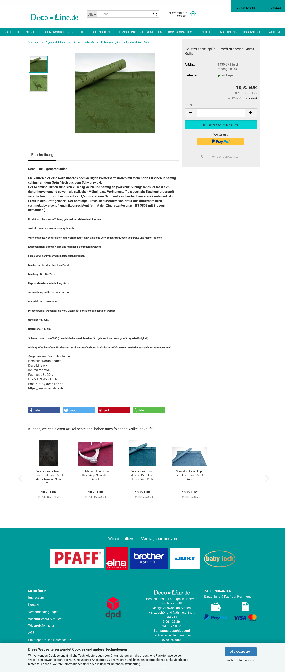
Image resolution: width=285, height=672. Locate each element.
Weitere (275, 32)
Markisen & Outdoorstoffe (241, 32)
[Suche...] (92, 14)
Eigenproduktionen (58, 32)
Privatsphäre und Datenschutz (49, 640)
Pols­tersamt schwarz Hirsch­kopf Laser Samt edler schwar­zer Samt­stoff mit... (48, 476)
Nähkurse (12, 32)
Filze (83, 32)
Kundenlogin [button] (246, 7)
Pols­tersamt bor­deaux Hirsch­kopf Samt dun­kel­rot (95, 475)
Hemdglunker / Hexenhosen (140, 32)
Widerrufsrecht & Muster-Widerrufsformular (45, 622)
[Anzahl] (221, 112)
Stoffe (31, 32)
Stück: (189, 105)
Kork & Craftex (180, 32)
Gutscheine (102, 32)
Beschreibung (42, 155)
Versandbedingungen (43, 612)
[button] (191, 112)
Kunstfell (206, 32)
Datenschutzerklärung (125, 664)
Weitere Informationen (241, 660)
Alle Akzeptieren (240, 651)
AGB (31, 633)
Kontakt (33, 605)
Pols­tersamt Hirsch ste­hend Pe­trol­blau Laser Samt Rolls (142, 475)
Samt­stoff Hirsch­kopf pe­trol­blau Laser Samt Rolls (189, 475)
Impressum (36, 597)
